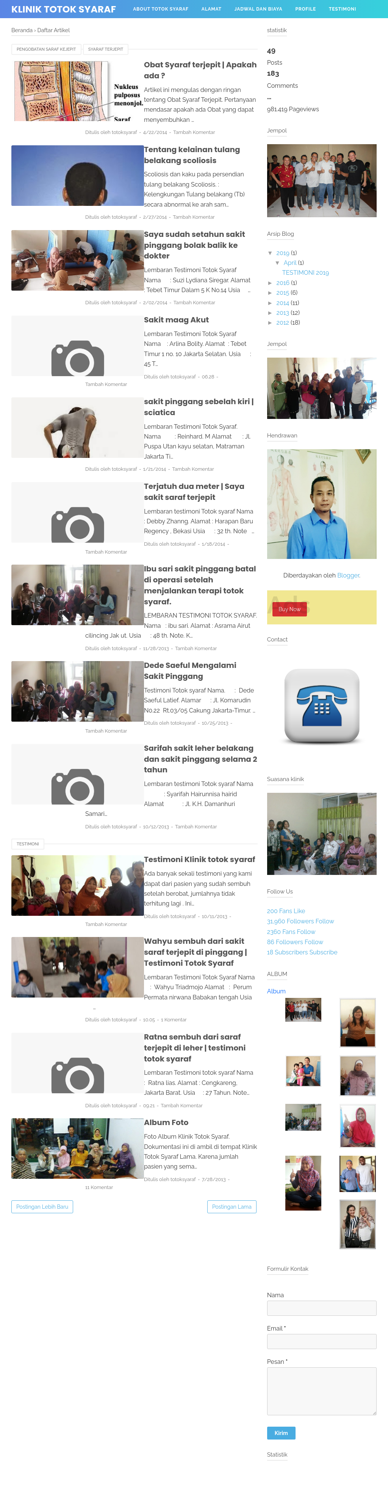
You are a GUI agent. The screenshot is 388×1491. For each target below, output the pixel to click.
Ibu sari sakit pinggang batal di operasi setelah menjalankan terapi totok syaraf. (179, 507)
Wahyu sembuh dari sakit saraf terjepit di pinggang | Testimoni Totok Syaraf (182, 826)
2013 (283, 312)
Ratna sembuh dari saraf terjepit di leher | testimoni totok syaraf (178, 906)
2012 (283, 322)
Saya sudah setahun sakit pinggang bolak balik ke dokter (180, 214)
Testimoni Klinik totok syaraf (165, 746)
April (290, 262)
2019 (283, 253)
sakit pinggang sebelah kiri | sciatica (181, 352)
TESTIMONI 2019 (305, 272)
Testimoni (342, 9)
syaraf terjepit (106, 49)
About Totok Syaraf (161, 9)
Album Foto (132, 975)
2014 (283, 303)
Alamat (212, 9)
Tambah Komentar (218, 111)
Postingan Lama (232, 1047)
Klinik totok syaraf (63, 9)
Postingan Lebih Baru (42, 1047)
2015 (283, 292)
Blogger (348, 575)
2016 (283, 282)
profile (305, 9)
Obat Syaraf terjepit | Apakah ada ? (178, 64)
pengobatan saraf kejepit (46, 49)
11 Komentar (211, 1022)
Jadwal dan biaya (259, 9)
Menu (140, 27)
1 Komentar (198, 884)
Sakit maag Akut (142, 283)
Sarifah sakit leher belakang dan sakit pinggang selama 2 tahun (184, 661)
